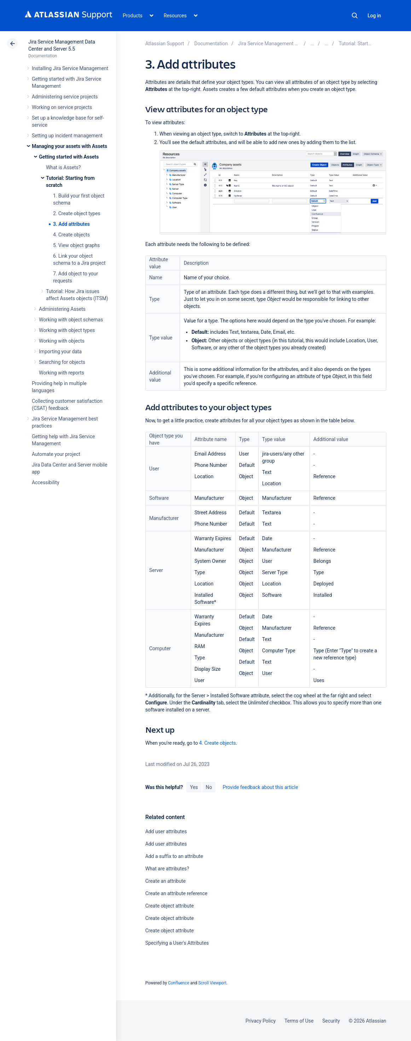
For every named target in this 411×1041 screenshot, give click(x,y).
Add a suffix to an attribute (174, 856)
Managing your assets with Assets (69, 146)
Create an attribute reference (176, 893)
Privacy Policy (260, 1021)
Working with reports (61, 373)
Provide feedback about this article (260, 787)
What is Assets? (63, 167)
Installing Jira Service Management (70, 68)
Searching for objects (62, 362)
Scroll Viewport (212, 982)
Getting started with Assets (69, 157)
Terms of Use (298, 1021)
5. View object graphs (76, 245)
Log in (374, 15)
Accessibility (45, 482)
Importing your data (60, 351)
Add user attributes (166, 831)
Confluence (178, 982)
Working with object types (67, 330)
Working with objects (62, 341)
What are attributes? (167, 868)
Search (354, 15)
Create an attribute (165, 881)
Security (331, 1021)
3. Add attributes (71, 224)
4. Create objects (71, 235)
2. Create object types (76, 213)
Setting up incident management (67, 135)
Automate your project (56, 454)
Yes (194, 787)
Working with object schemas (71, 319)
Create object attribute (169, 906)
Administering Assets (62, 309)
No (209, 787)
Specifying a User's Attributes (177, 943)
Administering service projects (65, 96)
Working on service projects (62, 107)
